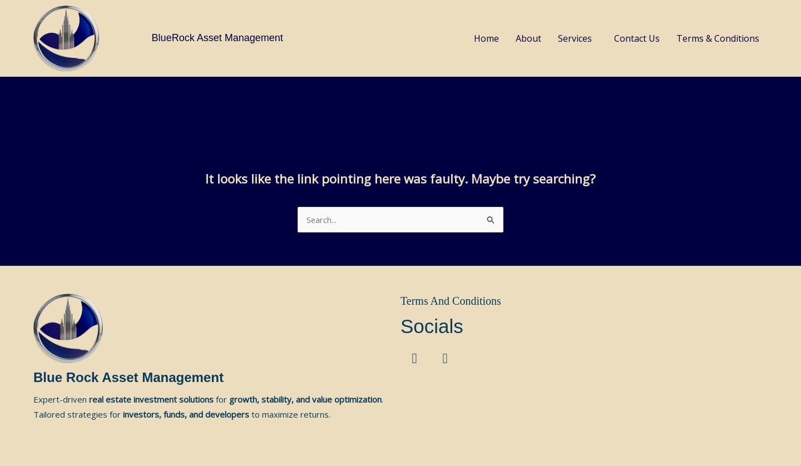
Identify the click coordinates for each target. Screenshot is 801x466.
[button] (578, 38)
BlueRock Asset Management (217, 37)
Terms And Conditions (450, 301)
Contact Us (637, 38)
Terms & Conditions (717, 38)
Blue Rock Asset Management (128, 377)
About (528, 38)
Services (575, 38)
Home (486, 38)
